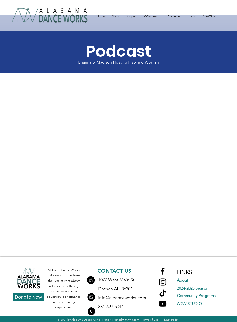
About (182, 280)
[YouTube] (162, 304)
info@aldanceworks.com (122, 297)
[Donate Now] (28, 297)
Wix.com (133, 319)
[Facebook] (162, 271)
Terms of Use (150, 319)
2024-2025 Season (192, 288)
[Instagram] (162, 282)
